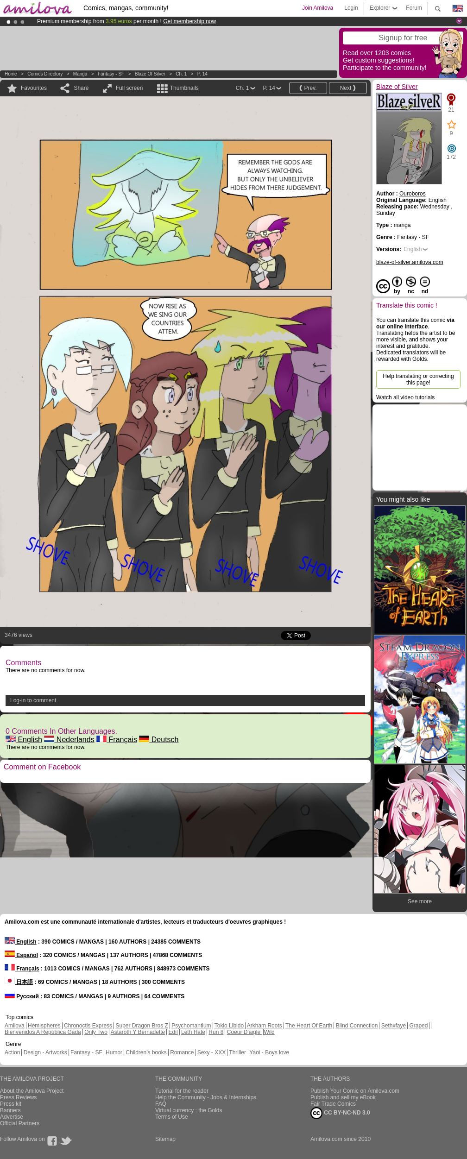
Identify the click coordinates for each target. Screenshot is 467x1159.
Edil (173, 1032)
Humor (114, 1052)
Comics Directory (45, 73)
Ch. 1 (181, 73)
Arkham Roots (264, 1025)
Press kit (10, 1104)
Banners (10, 1110)
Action (12, 1052)
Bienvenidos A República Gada (43, 1032)
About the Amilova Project (31, 1091)
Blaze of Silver (151, 73)
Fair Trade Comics (333, 1104)
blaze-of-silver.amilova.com (409, 262)
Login (351, 8)
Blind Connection (357, 1025)
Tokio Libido (229, 1025)
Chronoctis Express (88, 1025)
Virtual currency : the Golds (188, 1110)
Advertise (11, 1117)
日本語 (19, 982)
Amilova (15, 1025)
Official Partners (19, 1123)
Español (21, 955)
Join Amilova (317, 8)
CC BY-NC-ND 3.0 (340, 1113)
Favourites (34, 88)
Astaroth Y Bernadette (138, 1032)
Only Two (95, 1032)
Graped (418, 1025)
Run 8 (215, 1032)
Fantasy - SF (111, 73)
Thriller (238, 1052)
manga (80, 73)
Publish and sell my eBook (343, 1097)
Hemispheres (44, 1025)
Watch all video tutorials (405, 397)
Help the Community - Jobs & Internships (205, 1097)
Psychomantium (191, 1025)
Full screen (129, 88)
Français (116, 739)
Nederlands (69, 739)
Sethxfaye (393, 1025)
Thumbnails (184, 88)
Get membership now (189, 21)
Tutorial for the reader (181, 1091)
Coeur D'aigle (244, 1032)
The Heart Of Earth (308, 1025)
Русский (22, 996)
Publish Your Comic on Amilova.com (354, 1091)
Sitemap (165, 1139)
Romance (182, 1052)
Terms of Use (171, 1117)
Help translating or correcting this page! (418, 379)
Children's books (146, 1052)
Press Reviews (18, 1097)
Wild (269, 1032)
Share (81, 88)
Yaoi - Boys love (269, 1052)
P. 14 (202, 73)
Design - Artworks (45, 1052)
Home (11, 73)
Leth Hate (193, 1032)
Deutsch (158, 739)
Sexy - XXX (211, 1052)
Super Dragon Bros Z (141, 1025)
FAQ (160, 1104)
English (24, 739)
